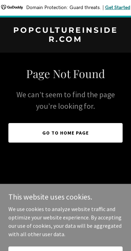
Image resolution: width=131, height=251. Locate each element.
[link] (65, 39)
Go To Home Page (65, 133)
